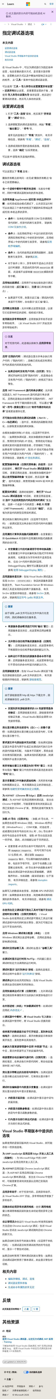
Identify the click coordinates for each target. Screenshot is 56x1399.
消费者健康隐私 (19, 1390)
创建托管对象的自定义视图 (24, 788)
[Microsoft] (28, 4)
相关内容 (9, 59)
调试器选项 (10, 52)
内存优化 (15, 1010)
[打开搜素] (45, 4)
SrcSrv (40, 593)
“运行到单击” (28, 973)
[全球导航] (3, 4)
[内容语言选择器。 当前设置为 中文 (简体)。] (10, 1372)
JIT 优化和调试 (32, 457)
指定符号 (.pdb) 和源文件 (30, 597)
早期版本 (21, 1386)
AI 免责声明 (7, 1386)
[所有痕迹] (5, 24)
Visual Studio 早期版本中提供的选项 (21, 55)
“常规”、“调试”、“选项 (37, 139)
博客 (31, 1386)
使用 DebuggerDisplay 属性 (27, 569)
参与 (41, 1386)
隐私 (4, 1390)
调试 (30, 24)
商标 (4, 1394)
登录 (51, 3)
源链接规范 (35, 679)
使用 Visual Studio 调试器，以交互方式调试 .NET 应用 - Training (27, 1340)
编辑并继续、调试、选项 (21, 1278)
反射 (35, 256)
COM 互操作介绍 (17, 226)
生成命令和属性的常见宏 (21, 1287)
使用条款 (37, 1390)
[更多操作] (51, 24)
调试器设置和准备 (17, 1282)
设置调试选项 (11, 48)
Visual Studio (17, 24)
